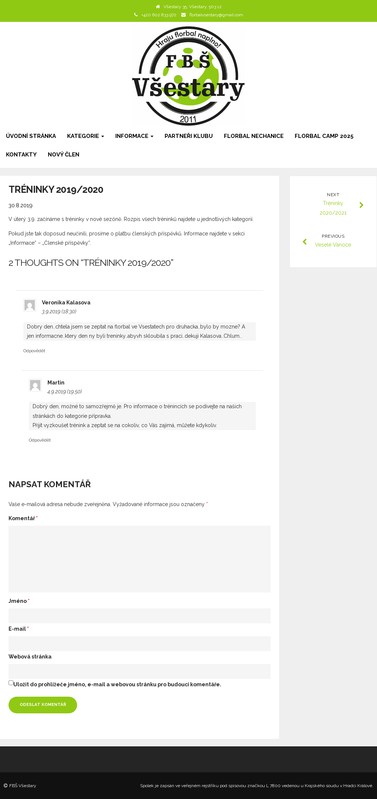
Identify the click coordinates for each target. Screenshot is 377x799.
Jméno (19, 601)
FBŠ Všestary (22, 785)
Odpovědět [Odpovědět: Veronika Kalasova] (34, 350)
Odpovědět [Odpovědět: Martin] (40, 440)
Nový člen (63, 154)
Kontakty (21, 154)
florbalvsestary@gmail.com (216, 14)
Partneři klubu (189, 136)
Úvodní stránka (31, 136)
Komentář (23, 518)
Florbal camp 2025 (324, 136)
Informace (134, 136)
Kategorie (85, 136)
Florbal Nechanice (254, 136)
